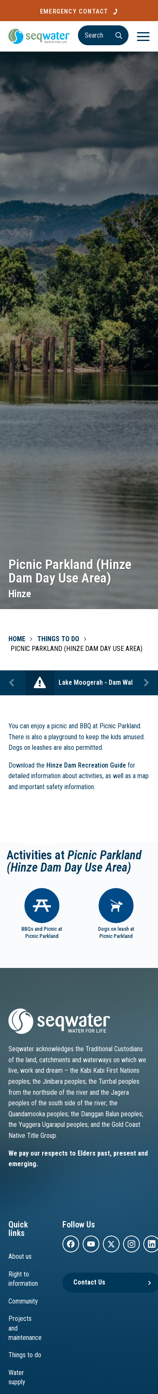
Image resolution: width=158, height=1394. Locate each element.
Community (23, 1301)
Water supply (16, 1377)
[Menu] (143, 36)
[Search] (103, 35)
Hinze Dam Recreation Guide (86, 765)
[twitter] (111, 1243)
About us (20, 1256)
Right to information (23, 1278)
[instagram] (131, 1243)
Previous (12, 682)
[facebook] (70, 1243)
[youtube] (91, 1243)
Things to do (24, 1355)
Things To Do (58, 639)
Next (145, 682)
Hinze (19, 594)
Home (16, 639)
